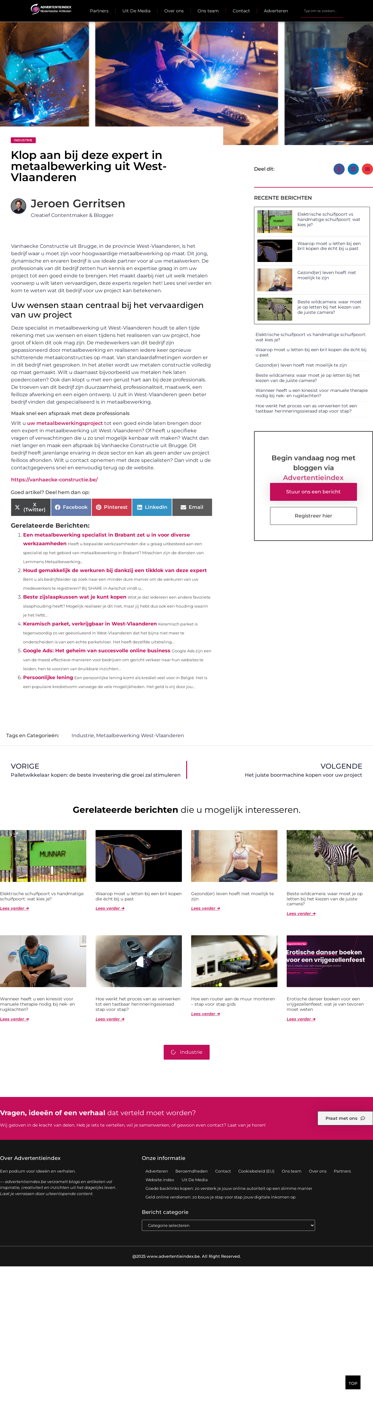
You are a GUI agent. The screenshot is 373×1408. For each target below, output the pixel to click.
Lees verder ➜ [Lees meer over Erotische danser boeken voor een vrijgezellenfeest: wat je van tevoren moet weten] (301, 1019)
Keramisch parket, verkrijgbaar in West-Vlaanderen (90, 624)
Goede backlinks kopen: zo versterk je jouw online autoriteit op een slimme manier (229, 1188)
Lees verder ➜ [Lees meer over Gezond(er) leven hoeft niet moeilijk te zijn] (205, 908)
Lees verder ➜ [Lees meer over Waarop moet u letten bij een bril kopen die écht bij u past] (110, 908)
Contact (241, 11)
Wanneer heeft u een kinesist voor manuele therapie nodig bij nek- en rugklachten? (312, 393)
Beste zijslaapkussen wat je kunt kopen (74, 597)
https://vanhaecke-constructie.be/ (54, 480)
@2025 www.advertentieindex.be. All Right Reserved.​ (186, 1256)
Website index (160, 1179)
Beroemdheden (191, 1171)
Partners (99, 11)
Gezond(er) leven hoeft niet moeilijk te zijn (326, 275)
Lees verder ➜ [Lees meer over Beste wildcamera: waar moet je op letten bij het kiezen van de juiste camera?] (301, 913)
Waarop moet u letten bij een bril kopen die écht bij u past (329, 246)
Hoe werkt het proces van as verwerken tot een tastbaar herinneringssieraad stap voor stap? (306, 408)
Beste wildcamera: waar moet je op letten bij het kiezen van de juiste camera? (329, 307)
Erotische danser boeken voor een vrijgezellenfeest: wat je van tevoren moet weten (325, 1004)
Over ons (174, 11)
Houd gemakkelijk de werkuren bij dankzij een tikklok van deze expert (115, 570)
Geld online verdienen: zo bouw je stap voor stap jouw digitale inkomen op (221, 1197)
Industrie (23, 140)
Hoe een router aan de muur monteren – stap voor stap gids (233, 1001)
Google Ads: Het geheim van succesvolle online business (96, 651)
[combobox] (322, 11)
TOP (353, 1385)
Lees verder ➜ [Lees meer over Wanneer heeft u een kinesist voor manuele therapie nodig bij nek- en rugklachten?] (14, 1019)
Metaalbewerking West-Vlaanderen (140, 736)
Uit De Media (136, 11)
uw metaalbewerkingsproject (65, 423)
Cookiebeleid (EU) (256, 1171)
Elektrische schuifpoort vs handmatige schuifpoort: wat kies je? (328, 219)
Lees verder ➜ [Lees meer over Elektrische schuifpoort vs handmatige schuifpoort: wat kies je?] (14, 908)
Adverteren (276, 11)
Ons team (208, 11)
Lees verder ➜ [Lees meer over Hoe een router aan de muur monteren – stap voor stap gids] (205, 1013)
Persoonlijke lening (48, 677)
